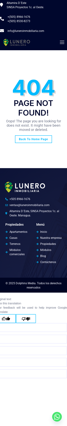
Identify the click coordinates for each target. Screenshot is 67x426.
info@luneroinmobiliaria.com (26, 31)
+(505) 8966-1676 (19, 17)
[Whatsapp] (57, 417)
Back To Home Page (33, 139)
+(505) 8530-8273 (19, 21)
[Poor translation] (26, 318)
